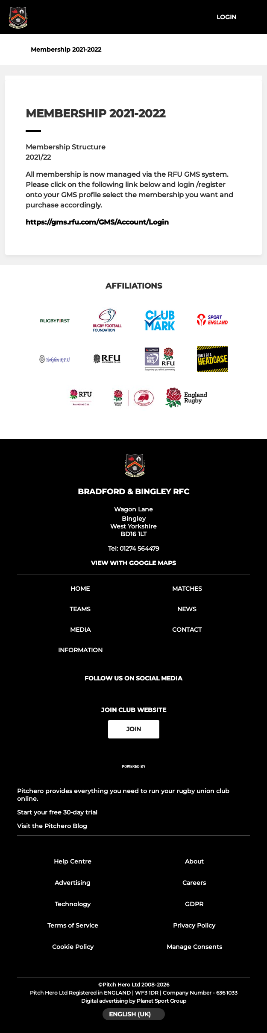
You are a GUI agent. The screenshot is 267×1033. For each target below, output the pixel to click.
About (194, 861)
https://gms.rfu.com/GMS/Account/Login (97, 222)
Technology (73, 904)
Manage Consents (194, 947)
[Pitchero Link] (133, 777)
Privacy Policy (194, 925)
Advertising (73, 883)
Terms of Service (72, 925)
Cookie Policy (73, 947)
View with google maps (133, 563)
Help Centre (72, 861)
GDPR (194, 904)
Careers (194, 883)
